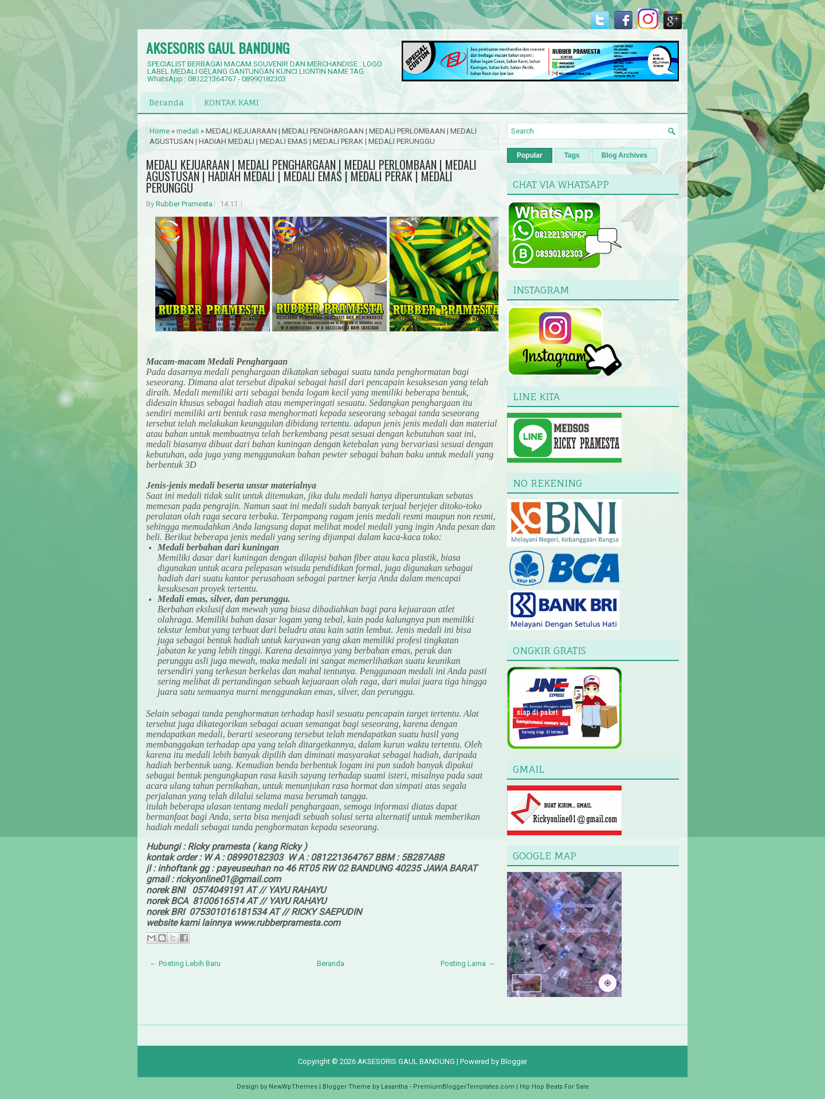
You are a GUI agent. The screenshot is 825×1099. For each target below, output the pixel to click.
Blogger (514, 1061)
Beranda (166, 102)
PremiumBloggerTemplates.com (463, 1086)
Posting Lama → (468, 963)
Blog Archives (624, 155)
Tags (572, 155)
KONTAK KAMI (231, 102)
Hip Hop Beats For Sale (554, 1086)
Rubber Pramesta (184, 204)
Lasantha (394, 1086)
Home (160, 131)
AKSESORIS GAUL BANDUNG (217, 47)
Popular (530, 155)
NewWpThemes (293, 1086)
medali (187, 131)
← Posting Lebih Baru (185, 963)
